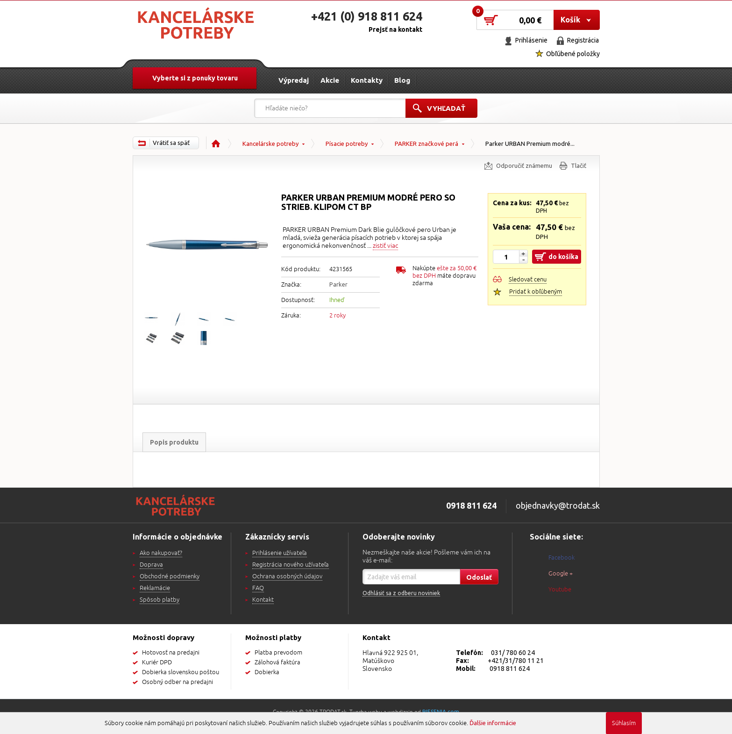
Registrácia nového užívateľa (290, 564)
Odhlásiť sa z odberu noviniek (401, 593)
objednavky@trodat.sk (558, 505)
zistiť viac (385, 246)
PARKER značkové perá (426, 143)
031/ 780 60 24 (513, 652)
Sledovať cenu (528, 279)
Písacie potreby (347, 143)
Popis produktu (174, 442)
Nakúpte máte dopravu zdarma (444, 276)
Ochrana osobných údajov (287, 576)
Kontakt (263, 600)
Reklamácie (155, 588)
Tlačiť (578, 165)
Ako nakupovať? (161, 553)
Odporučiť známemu (524, 165)
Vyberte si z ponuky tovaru (195, 78)
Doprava (151, 564)
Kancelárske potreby (270, 143)
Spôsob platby (159, 600)
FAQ (258, 588)
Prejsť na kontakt (395, 29)
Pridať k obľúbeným (535, 291)
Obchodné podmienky (169, 576)
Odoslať (479, 577)
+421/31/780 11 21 (516, 660)
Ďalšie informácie (492, 723)
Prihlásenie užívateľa (279, 553)
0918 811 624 (510, 668)
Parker (338, 284)
